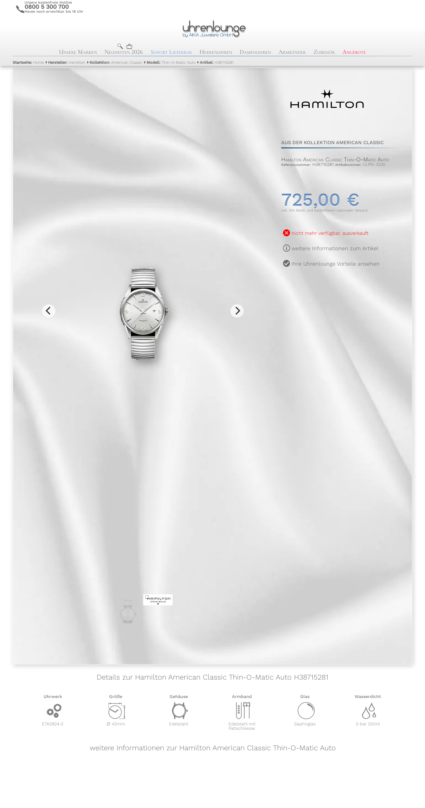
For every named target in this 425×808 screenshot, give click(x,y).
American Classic (116, 62)
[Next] (237, 311)
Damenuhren (255, 52)
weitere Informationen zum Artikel (335, 248)
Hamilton (66, 62)
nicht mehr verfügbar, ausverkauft (330, 233)
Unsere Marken (78, 52)
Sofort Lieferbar (171, 52)
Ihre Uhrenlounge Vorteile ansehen (336, 264)
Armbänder (292, 52)
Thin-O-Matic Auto (171, 62)
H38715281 (217, 62)
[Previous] (48, 311)
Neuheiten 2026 (123, 52)
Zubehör (324, 52)
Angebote (354, 52)
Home (28, 62)
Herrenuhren (215, 52)
